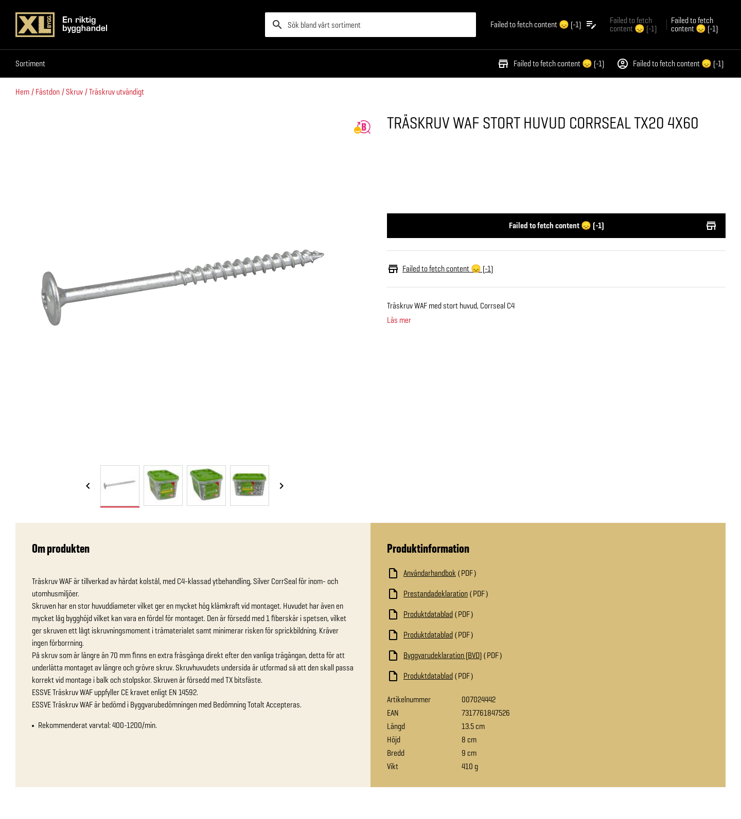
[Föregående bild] (88, 486)
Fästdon (48, 91)
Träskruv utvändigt (116, 91)
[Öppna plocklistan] (544, 25)
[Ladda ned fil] (490, 573)
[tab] (119, 485)
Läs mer (399, 320)
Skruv (74, 91)
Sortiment (30, 63)
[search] (370, 24)
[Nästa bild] (281, 486)
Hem (22, 91)
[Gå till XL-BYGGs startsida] (136, 24)
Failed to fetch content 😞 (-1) (550, 64)
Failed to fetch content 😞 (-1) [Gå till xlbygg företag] (633, 24)
